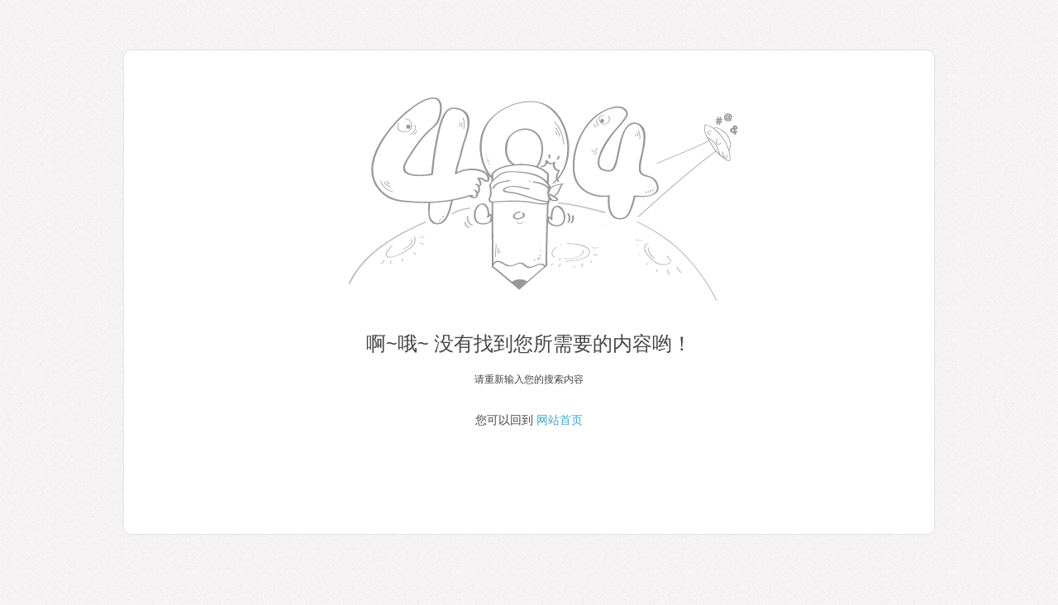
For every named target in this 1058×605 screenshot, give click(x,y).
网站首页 (559, 419)
